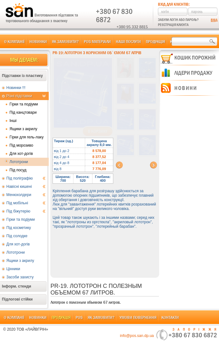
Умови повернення (138, 317)
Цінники (13, 269)
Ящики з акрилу (23, 129)
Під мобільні (26, 203)
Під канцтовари (23, 112)
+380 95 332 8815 (132, 26)
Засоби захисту (20, 277)
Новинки (38, 41)
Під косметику (18, 227)
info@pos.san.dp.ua (137, 335)
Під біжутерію (26, 211)
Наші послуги (128, 41)
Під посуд (17, 170)
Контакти (170, 317)
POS (79, 317)
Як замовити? (65, 41)
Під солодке (17, 236)
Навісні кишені (26, 186)
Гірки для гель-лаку (26, 137)
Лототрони (18, 162)
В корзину (97, 131)
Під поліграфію (26, 178)
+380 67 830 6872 (114, 15)
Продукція (155, 41)
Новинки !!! (15, 88)
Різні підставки (26, 96)
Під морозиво (21, 145)
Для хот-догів (21, 153)
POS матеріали (97, 41)
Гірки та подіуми (23, 104)
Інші (12, 120)
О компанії (14, 41)
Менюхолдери (26, 195)
